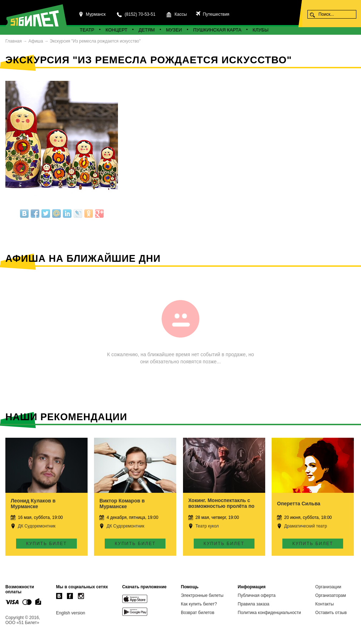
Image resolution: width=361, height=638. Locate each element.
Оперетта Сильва (298, 503)
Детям (147, 30)
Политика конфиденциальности (269, 612)
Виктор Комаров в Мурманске (121, 503)
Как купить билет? (199, 604)
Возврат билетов (197, 612)
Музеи (174, 30)
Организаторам (330, 595)
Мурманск (95, 14)
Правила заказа (253, 604)
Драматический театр (305, 526)
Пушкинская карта (217, 30)
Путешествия (215, 14)
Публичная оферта (257, 595)
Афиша (35, 41)
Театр (87, 30)
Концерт (116, 30)
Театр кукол (207, 526)
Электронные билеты (202, 595)
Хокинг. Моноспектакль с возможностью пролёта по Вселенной (221, 506)
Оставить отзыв (331, 612)
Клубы (260, 30)
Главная (13, 41)
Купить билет (46, 543)
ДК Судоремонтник (36, 526)
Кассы (180, 14)
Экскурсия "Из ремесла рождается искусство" (95, 41)
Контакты (324, 604)
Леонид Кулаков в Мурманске (33, 503)
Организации (328, 586)
